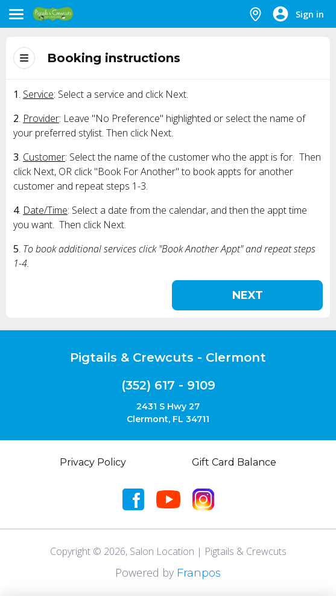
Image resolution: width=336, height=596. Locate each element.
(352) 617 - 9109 (168, 385)
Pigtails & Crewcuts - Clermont (168, 357)
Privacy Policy (93, 462)
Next (247, 295)
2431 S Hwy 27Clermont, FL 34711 (168, 413)
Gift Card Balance (234, 462)
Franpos (199, 573)
